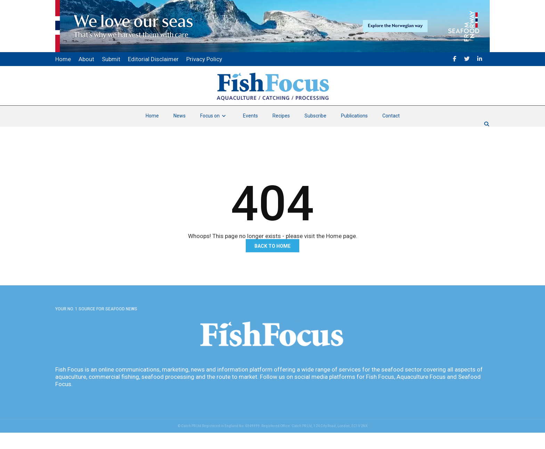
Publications (354, 132)
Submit (111, 59)
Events (250, 132)
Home (152, 132)
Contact (391, 132)
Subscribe (315, 132)
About (86, 59)
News (179, 132)
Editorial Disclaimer (153, 59)
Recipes (281, 132)
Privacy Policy (204, 59)
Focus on (214, 132)
